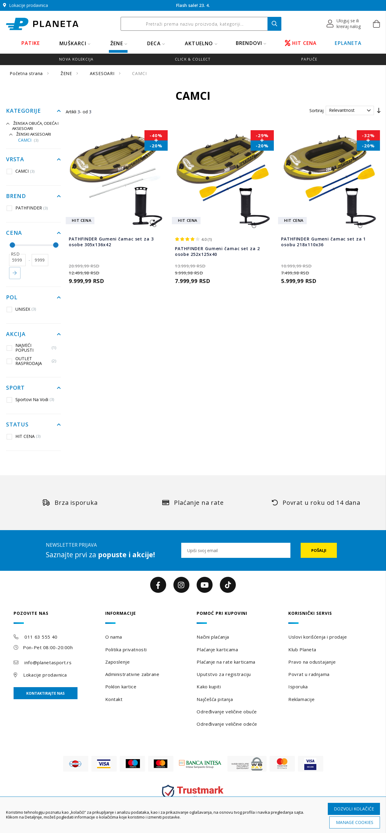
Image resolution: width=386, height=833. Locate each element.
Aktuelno (199, 43)
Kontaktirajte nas (45, 693)
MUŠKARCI (72, 43)
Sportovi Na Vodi (30, 399)
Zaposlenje (117, 662)
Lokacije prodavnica (45, 675)
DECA (154, 43)
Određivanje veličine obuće (227, 712)
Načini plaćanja (213, 637)
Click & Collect (193, 59)
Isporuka (298, 687)
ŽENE (116, 43)
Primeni (15, 273)
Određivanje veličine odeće (227, 724)
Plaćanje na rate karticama (226, 662)
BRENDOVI (249, 43)
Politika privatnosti (126, 649)
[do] (40, 260)
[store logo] (42, 24)
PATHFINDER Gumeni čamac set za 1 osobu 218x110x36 (323, 241)
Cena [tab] (14, 233)
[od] (17, 260)
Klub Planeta (302, 649)
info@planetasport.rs (47, 662)
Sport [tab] (15, 388)
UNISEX (21, 309)
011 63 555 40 (40, 637)
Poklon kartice (121, 687)
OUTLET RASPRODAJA (31, 361)
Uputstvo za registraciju (224, 674)
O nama (113, 637)
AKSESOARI (103, 73)
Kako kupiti (209, 687)
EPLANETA (348, 43)
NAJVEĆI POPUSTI (31, 347)
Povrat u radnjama (309, 674)
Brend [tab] (16, 196)
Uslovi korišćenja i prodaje (317, 637)
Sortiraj (316, 110)
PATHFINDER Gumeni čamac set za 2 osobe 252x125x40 (217, 251)
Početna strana (27, 73)
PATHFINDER (27, 208)
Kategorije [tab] (23, 111)
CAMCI (28, 140)
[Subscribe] (319, 550)
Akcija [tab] (16, 334)
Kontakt (114, 699)
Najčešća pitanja (215, 699)
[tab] (56, 617)
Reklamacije (301, 699)
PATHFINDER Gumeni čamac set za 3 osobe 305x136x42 (111, 241)
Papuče (309, 59)
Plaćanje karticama (217, 649)
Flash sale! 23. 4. (193, 5)
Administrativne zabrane (132, 674)
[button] (344, 24)
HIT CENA (301, 43)
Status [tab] (17, 425)
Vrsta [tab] (15, 159)
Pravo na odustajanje (312, 662)
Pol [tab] (11, 297)
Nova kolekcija (76, 59)
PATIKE (30, 43)
